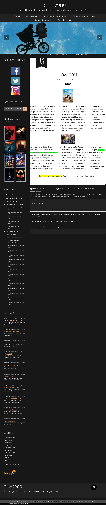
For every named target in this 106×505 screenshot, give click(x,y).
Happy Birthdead (10, 411)
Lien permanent (37, 189)
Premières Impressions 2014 (16, 286)
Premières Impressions (25, 16)
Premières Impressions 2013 (16, 281)
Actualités (10, 195)
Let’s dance (8, 378)
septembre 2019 (10, 439)
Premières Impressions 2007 (16, 252)
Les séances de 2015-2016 (15, 227)
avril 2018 (9, 462)
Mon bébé (8, 355)
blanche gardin (55, 196)
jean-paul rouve (65, 195)
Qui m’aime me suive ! (12, 367)
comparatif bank (42, 227)
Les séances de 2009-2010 (15, 213)
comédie (47, 195)
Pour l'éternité (65, 20)
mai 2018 (8, 459)
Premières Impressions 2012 (16, 276)
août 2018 (8, 457)
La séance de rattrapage (55, 16)
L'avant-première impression (14, 242)
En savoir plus (22, 503)
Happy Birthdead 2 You (12, 400)
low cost (54, 195)
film (42, 195)
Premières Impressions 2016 (16, 295)
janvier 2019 (9, 447)
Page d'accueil (67, 54)
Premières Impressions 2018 (16, 300)
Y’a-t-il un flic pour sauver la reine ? (44, 54)
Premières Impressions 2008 (16, 257)
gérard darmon (91, 195)
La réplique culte (43, 20)
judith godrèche (78, 195)
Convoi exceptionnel (11, 389)
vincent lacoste (42, 196)
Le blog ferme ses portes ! (14, 322)
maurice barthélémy (79, 196)
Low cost (68, 74)
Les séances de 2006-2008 (15, 208)
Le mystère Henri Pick (12, 344)
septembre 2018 (10, 454)
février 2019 (9, 444)
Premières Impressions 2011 (16, 271)
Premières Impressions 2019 (16, 305)
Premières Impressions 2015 (16, 290)
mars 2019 (8, 442)
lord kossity (66, 196)
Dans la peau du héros (84, 16)
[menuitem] (25, 16)
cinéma (37, 195)
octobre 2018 (9, 452)
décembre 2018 (10, 449)
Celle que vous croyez (12, 333)
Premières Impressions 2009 (16, 261)
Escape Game (9, 423)
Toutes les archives (11, 466)
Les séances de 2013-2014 (15, 223)
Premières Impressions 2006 (16, 247)
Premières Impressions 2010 (16, 266)
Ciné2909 (54, 5)
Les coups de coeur (13, 232)
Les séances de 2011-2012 (15, 218)
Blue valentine (81, 54)
